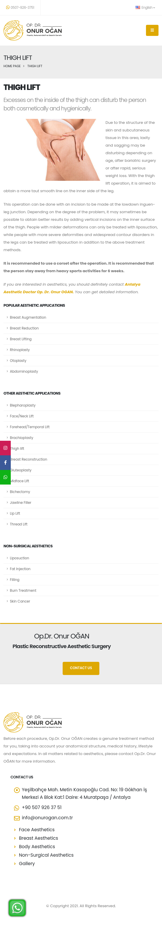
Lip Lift (15, 513)
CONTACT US (81, 668)
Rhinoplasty (20, 350)
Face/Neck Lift (22, 416)
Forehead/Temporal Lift (30, 427)
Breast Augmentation (28, 317)
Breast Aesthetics (38, 838)
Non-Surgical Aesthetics (46, 855)
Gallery (27, 863)
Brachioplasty (21, 437)
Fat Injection (20, 569)
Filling (15, 579)
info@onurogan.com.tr (47, 818)
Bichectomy (20, 492)
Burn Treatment (23, 590)
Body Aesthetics (37, 847)
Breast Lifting (20, 339)
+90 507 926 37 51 (41, 807)
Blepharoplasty (23, 405)
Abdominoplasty (24, 371)
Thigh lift (17, 448)
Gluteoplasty (20, 470)
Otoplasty (18, 360)
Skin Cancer (20, 601)
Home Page (12, 66)
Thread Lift (18, 524)
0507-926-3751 (20, 7)
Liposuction (19, 558)
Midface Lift (19, 481)
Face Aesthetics (36, 830)
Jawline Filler (20, 502)
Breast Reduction (24, 328)
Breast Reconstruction (28, 459)
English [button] (145, 7)
